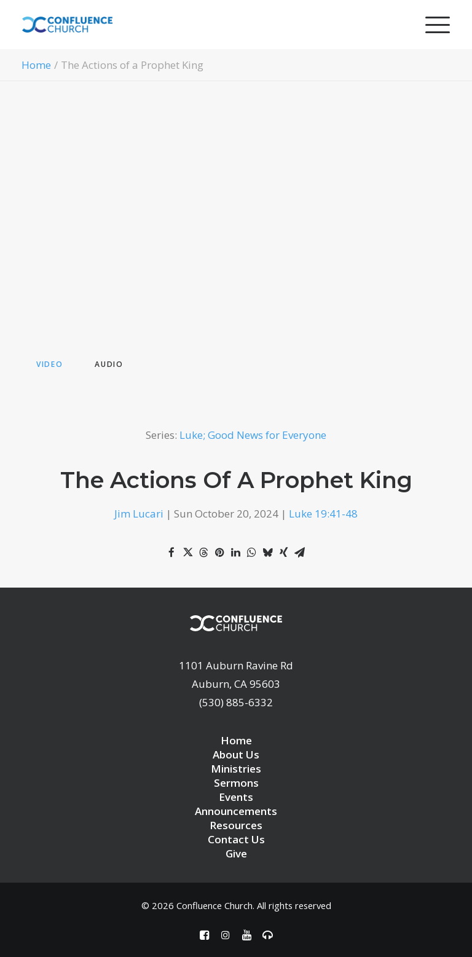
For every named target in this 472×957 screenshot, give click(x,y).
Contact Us (236, 839)
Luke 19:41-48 (323, 513)
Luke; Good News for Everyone (252, 435)
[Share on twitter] (187, 552)
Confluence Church (214, 905)
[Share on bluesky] (267, 552)
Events (236, 797)
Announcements (236, 811)
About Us (236, 754)
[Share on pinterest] (219, 552)
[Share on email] (299, 552)
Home (36, 65)
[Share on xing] (283, 552)
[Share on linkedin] (235, 552)
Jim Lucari (138, 513)
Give (236, 853)
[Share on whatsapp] (251, 552)
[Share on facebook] (171, 552)
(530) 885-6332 (236, 702)
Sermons (236, 783)
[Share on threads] (203, 552)
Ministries (236, 769)
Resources (236, 825)
